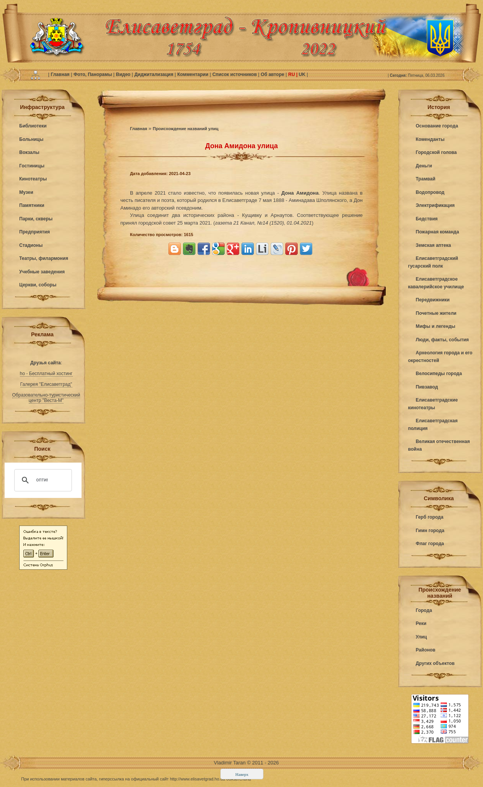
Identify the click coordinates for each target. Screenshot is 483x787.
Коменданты (430, 139)
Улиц (421, 637)
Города (424, 610)
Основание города (437, 126)
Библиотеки (33, 126)
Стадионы (31, 245)
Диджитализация (154, 74)
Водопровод (430, 192)
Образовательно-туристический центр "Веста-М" (46, 397)
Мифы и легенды (435, 326)
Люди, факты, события (442, 339)
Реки (421, 623)
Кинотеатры (33, 179)
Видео (124, 74)
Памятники (31, 205)
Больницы (31, 139)
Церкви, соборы (38, 285)
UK (302, 74)
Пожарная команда (437, 232)
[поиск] (42, 480)
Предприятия (34, 232)
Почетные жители (436, 313)
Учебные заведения (42, 271)
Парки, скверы (36, 219)
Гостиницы (32, 166)
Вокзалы (29, 152)
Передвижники (433, 300)
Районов (425, 650)
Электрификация (435, 205)
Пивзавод (427, 387)
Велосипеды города (439, 373)
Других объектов (435, 663)
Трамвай (425, 179)
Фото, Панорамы (93, 74)
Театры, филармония (43, 258)
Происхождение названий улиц (185, 128)
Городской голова (436, 152)
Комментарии (193, 74)
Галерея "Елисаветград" (46, 384)
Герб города (429, 517)
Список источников (235, 74)
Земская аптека (433, 245)
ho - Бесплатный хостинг (46, 373)
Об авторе (273, 74)
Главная (61, 74)
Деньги (424, 166)
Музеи (26, 192)
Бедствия (427, 219)
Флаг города (430, 543)
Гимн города (430, 530)
